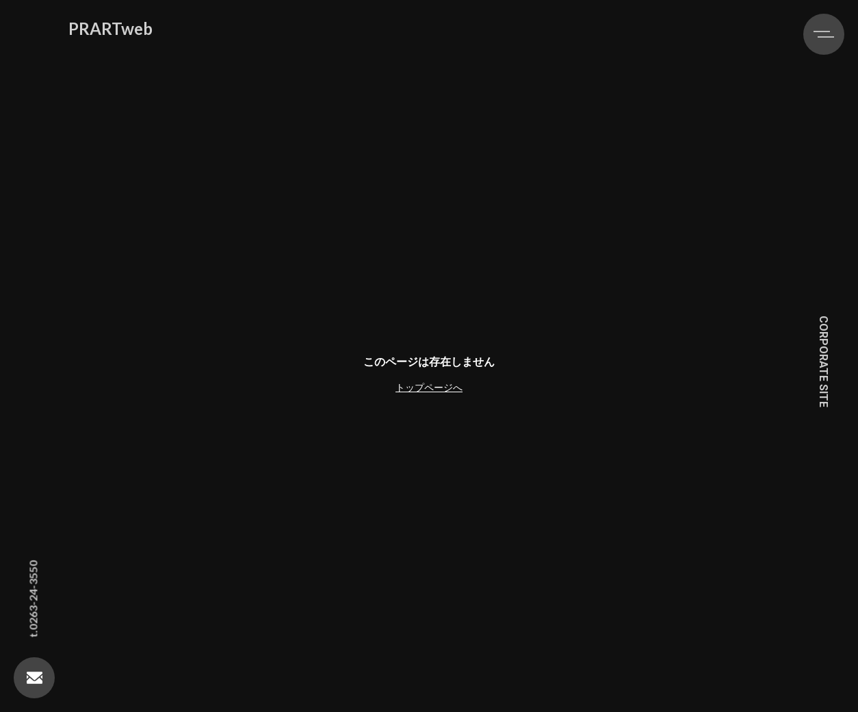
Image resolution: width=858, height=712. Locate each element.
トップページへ (429, 387)
